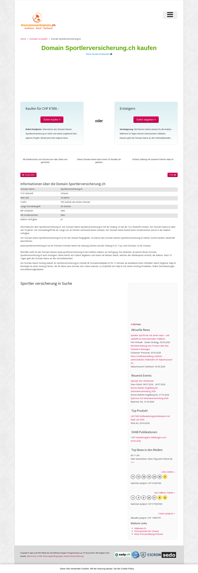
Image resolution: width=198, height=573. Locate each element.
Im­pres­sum (32, 556)
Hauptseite (28, 174)
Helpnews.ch (140, 528)
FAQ (172, 174)
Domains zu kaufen (38, 38)
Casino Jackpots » (166, 513)
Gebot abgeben (146, 119)
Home (23, 38)
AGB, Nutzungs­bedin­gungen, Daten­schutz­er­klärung (60, 556)
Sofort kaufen (52, 119)
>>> (132, 462)
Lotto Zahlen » (168, 471)
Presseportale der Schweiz (146, 531)
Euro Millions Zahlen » (164, 492)
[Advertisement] (99, 80)
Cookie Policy (127, 568)
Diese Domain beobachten (98, 54)
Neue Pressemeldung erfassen (148, 534)
